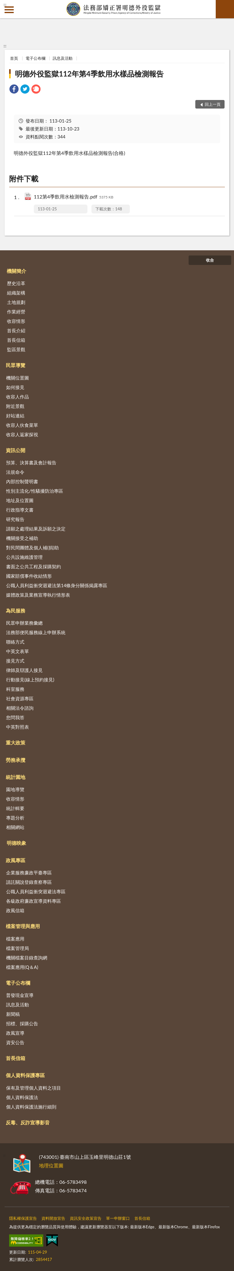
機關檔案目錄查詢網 (26, 957)
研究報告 (15, 519)
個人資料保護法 (22, 1097)
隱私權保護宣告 (23, 1218)
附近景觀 (15, 406)
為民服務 (15, 610)
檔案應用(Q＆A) (22, 967)
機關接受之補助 (22, 538)
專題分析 (15, 817)
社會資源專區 (20, 698)
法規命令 (15, 472)
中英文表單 (17, 651)
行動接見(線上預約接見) (30, 679)
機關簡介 (16, 271)
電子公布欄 (35, 58)
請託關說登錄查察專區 (29, 882)
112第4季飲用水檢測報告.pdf (73, 197)
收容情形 (16, 321)
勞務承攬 (15, 760)
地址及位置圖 (20, 500)
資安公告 (15, 1042)
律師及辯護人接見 (24, 670)
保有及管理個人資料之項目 (33, 1088)
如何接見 (15, 387)
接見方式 (15, 660)
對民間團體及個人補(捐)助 (32, 547)
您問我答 (15, 717)
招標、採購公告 (22, 1023)
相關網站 (15, 827)
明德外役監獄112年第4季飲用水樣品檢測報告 (89, 73)
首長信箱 (16, 340)
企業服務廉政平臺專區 (29, 872)
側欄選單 (9, 9)
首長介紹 (16, 330)
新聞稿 (13, 1014)
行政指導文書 (20, 509)
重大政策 (15, 742)
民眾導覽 (15, 365)
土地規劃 (16, 302)
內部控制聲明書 (22, 481)
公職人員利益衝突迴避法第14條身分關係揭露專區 (56, 585)
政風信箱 (15, 910)
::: (4, 4)
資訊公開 (15, 450)
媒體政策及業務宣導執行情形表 (38, 595)
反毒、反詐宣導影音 (28, 1122)
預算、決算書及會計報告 (31, 462)
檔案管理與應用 (23, 926)
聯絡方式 (15, 641)
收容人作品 (17, 396)
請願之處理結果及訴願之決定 (36, 528)
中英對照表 (17, 727)
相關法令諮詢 (20, 708)
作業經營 (16, 311)
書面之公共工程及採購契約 (33, 566)
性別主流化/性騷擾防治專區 (34, 491)
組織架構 (16, 292)
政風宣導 (15, 1033)
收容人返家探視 (22, 434)
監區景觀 (16, 349)
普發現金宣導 (20, 995)
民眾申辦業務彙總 (24, 623)
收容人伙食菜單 (22, 425)
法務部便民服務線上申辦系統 (36, 632)
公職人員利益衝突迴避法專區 (36, 891)
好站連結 (15, 415)
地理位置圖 (51, 1165)
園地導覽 (15, 789)
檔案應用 (15, 938)
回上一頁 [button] (213, 104)
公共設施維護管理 (24, 557)
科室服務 (15, 689)
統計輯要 (15, 808)
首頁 (14, 58)
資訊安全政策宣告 (85, 1218)
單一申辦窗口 (118, 1218)
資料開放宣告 (53, 1218)
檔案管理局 (17, 948)
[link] (14, 89)
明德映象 (16, 843)
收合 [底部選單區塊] (210, 260)
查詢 (225, 9)
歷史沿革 (16, 283)
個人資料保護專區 (25, 1075)
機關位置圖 (17, 377)
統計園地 (15, 777)
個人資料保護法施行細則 (31, 1106)
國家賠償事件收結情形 (29, 576)
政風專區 (15, 860)
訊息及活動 (63, 58)
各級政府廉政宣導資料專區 (33, 901)
